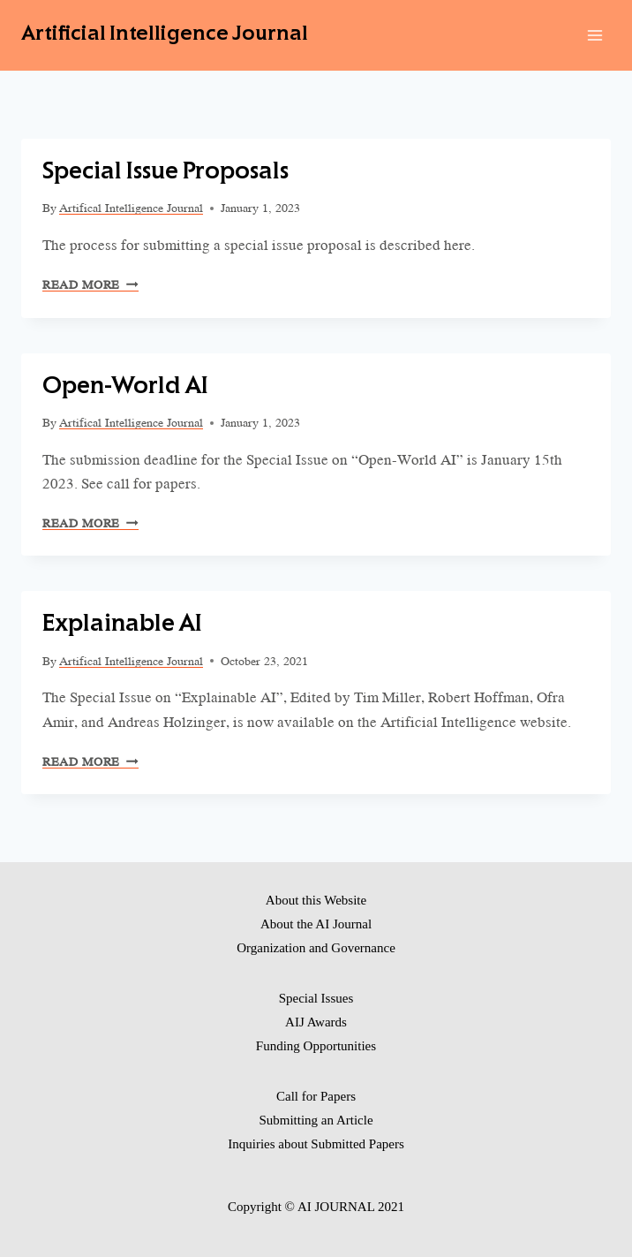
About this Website (316, 900)
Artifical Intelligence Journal (131, 208)
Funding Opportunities (316, 1046)
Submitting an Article (315, 1120)
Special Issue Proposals (165, 173)
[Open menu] (594, 35)
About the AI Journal (316, 924)
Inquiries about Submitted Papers (316, 1144)
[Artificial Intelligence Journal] (164, 35)
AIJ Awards (316, 1022)
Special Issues (316, 998)
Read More (90, 285)
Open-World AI (125, 387)
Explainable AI (122, 625)
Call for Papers (316, 1096)
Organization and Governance (316, 948)
